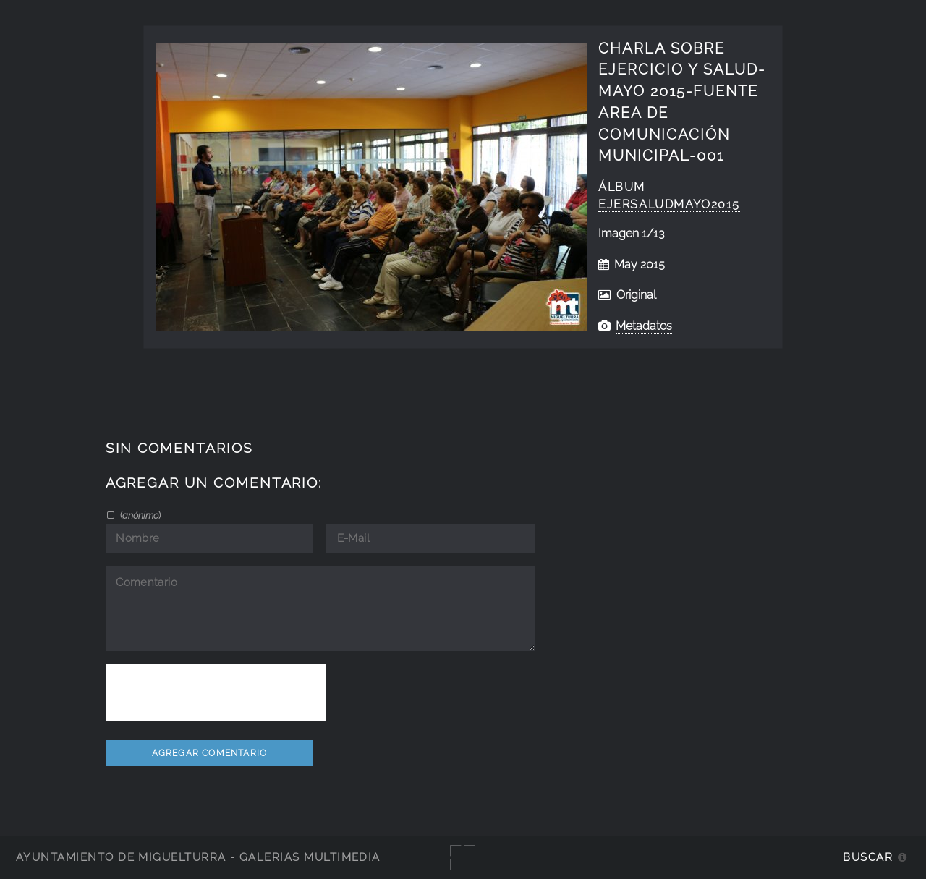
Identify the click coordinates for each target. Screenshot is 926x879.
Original (636, 295)
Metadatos (644, 326)
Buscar (868, 857)
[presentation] (216, 692)
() (139, 515)
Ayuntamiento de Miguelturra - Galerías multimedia (198, 857)
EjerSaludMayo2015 (669, 204)
